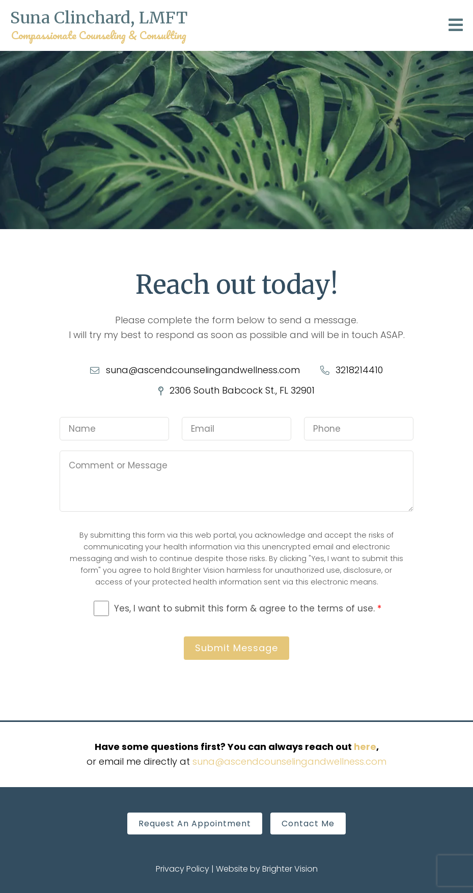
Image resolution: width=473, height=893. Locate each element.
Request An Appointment (194, 823)
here (365, 746)
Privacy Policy (182, 869)
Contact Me (308, 823)
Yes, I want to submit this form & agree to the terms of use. (247, 608)
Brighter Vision (290, 869)
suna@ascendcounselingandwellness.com (289, 761)
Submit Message (236, 647)
